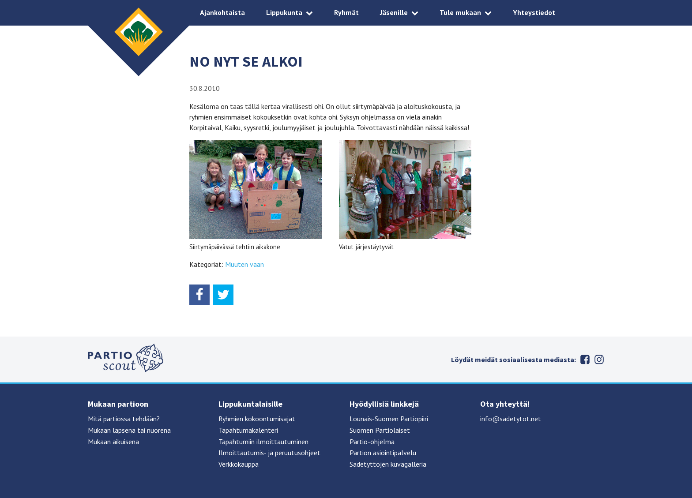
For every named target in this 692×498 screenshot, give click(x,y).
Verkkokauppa (238, 464)
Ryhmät (346, 12)
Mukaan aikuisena (113, 441)
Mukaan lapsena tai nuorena (129, 430)
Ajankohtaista (222, 12)
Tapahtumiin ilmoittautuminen (263, 441)
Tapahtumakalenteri (248, 430)
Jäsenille (394, 12)
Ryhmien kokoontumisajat (256, 418)
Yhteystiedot (534, 12)
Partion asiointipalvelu (383, 452)
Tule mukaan (460, 12)
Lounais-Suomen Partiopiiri (389, 418)
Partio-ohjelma (372, 441)
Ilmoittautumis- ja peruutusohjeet (269, 452)
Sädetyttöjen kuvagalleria (388, 464)
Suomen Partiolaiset (380, 430)
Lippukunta (284, 12)
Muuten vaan (244, 264)
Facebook (584, 359)
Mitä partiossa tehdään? (124, 418)
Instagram (599, 359)
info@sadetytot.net (510, 418)
